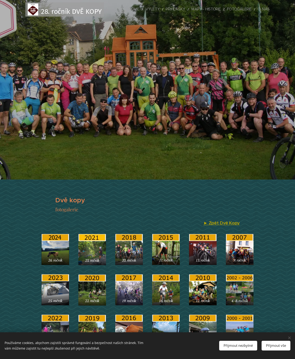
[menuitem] (151, 9)
